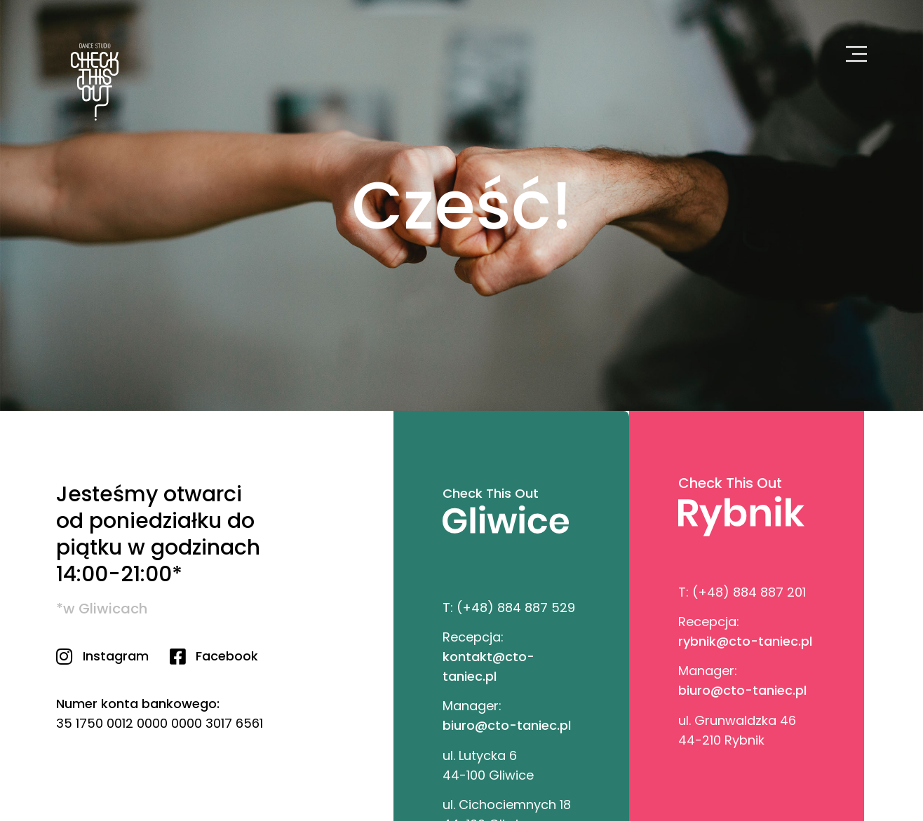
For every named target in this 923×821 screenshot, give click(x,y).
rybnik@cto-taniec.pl (745, 641)
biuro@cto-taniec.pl (507, 725)
